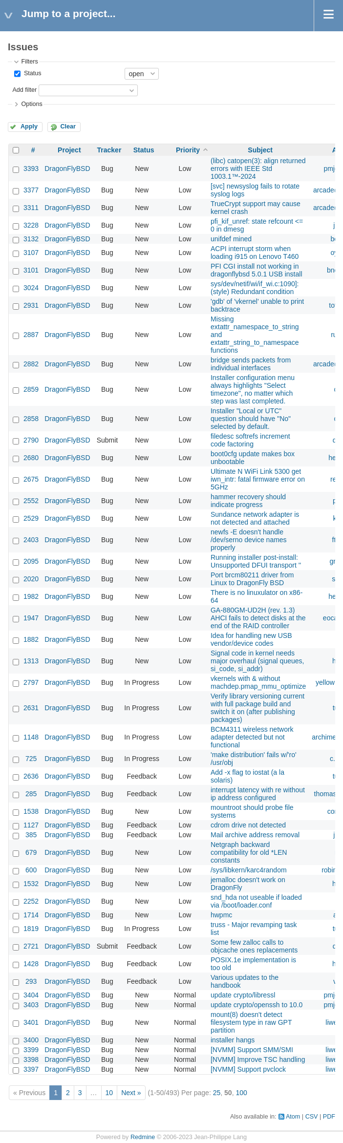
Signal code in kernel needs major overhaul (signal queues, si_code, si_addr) (257, 661)
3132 (31, 239)
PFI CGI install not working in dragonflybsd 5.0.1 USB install (256, 270)
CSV (311, 1116)
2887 (31, 335)
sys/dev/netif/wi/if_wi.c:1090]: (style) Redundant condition (255, 288)
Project (69, 150)
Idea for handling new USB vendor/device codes (251, 639)
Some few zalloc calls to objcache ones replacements (254, 946)
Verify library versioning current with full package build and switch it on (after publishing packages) (257, 707)
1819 (31, 928)
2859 (31, 389)
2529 (31, 518)
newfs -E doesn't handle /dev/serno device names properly (249, 539)
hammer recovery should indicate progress (248, 500)
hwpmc (221, 915)
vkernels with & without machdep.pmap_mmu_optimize (258, 682)
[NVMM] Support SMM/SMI (252, 1050)
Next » (131, 1093)
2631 (31, 708)
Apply (29, 126)
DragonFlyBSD (67, 168)
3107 (31, 252)
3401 (31, 1022)
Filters (29, 61)
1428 (31, 964)
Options (31, 104)
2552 (31, 501)
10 (109, 1093)
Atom (293, 1116)
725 (31, 758)
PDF (329, 1116)
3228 (31, 225)
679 (31, 852)
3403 (31, 1005)
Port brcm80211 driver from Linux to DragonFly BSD (252, 579)
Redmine (142, 1137)
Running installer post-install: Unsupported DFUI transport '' (256, 561)
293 (31, 981)
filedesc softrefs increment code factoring (250, 440)
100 (241, 1093)
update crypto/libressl (243, 995)
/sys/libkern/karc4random (249, 870)
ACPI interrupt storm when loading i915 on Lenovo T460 (255, 252)
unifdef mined (231, 239)
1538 (31, 811)
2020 (31, 579)
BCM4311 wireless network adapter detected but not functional (252, 737)
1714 (31, 915)
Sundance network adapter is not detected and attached (255, 518)
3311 (31, 208)
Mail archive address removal (255, 835)
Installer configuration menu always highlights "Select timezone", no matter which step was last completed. (253, 389)
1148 (31, 737)
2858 (31, 419)
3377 (31, 190)
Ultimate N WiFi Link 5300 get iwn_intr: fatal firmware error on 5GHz (258, 479)
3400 (31, 1040)
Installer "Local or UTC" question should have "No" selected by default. (251, 418)
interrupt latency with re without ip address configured (258, 794)
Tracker (109, 150)
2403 (31, 540)
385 (31, 835)
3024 (31, 288)
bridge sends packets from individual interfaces (251, 364)
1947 (31, 618)
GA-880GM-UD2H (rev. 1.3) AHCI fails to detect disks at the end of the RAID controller (258, 618)
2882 (31, 364)
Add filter (24, 89)
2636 (31, 776)
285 (31, 794)
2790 (31, 440)
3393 (31, 168)
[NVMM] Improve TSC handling (258, 1059)
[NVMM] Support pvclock (248, 1069)
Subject (260, 150)
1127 (31, 825)
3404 (31, 995)
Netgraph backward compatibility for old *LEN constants (249, 852)
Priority (188, 150)
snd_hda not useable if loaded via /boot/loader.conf (256, 901)
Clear (68, 126)
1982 (31, 596)
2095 (31, 561)
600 (31, 870)
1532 (31, 884)
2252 (31, 901)
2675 (31, 479)
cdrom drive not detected (248, 825)
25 (217, 1093)
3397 (31, 1069)
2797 (31, 682)
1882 (31, 639)
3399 (31, 1050)
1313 (31, 661)
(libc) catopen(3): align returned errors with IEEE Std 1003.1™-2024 (258, 168)
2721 (31, 946)
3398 (31, 1059)
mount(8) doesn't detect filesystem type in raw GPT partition (251, 1022)
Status (31, 73)
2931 (31, 305)
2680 (31, 458)
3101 (31, 270)
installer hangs (233, 1040)
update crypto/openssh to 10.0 (256, 1005)
